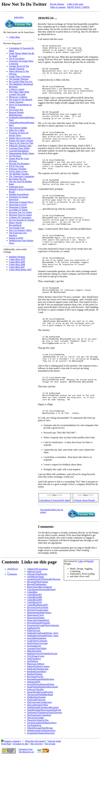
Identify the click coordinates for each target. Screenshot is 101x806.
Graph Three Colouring (19, 76)
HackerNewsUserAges (37, 682)
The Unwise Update (18, 127)
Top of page (50, 782)
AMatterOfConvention (37, 608)
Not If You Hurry (17, 58)
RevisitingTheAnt (35, 715)
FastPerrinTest (33, 667)
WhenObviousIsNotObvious (40, 767)
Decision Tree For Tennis (20, 212)
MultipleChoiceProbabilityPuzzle (42, 692)
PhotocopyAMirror (35, 702)
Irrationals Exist (16, 186)
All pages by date (21, 782)
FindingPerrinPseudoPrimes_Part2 (42, 674)
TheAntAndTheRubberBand (40, 733)
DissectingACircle (35, 654)
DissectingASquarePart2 (38, 659)
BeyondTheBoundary (37, 623)
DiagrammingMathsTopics (39, 651)
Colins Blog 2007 (17, 267)
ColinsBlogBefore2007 (37, 643)
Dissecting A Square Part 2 (21, 202)
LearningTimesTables (37, 687)
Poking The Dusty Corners (21, 140)
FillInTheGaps (33, 669)
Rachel (90, 600)
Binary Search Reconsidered (15, 223)
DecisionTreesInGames (37, 649)
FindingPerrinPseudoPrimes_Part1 (42, 672)
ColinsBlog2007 (34, 633)
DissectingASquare (36, 656)
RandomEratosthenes (36, 710)
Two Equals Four (17, 227)
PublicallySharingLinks (37, 708)
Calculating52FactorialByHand (41, 628)
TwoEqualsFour (34, 764)
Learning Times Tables (19, 148)
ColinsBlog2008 (34, 636)
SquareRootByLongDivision (40, 731)
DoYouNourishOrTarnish (38, 661)
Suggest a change (12, 780)
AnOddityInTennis (35, 615)
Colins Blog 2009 (17, 262)
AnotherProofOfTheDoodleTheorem (43, 618)
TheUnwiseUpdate (35, 756)
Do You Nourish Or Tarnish (21, 220)
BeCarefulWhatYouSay (37, 620)
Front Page (6, 782)
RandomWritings (35, 713)
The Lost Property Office (20, 230)
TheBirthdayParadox (36, 736)
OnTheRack (32, 700)
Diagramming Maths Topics (21, 153)
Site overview (36, 782)
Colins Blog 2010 (17, 259)
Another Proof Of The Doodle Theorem (19, 67)
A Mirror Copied (16, 89)
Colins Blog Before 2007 (20, 269)
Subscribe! (19, 17)
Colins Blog (14, 37)
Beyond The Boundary (19, 163)
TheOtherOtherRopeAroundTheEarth (44, 749)
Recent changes (57, 4)
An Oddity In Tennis (18, 210)
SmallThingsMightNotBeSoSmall (42, 726)
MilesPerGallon (34, 690)
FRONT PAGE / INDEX (78, 7)
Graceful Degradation (19, 151)
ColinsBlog (32, 631)
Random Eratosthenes (19, 194)
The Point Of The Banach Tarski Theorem (20, 100)
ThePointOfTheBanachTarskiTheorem (44, 751)
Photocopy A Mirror (18, 97)
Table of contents (58, 7)
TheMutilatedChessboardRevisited (42, 746)
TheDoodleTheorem (36, 738)
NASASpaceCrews (35, 695)
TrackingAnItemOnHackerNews (41, 761)
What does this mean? (35, 780)
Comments (12, 613)
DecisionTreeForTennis (37, 646)
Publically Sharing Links (20, 145)
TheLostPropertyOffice (37, 743)
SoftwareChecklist (35, 728)
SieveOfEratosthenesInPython (40, 723)
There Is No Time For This (21, 143)
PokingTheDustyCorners (38, 705)
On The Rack (15, 156)
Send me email (54, 780)
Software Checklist (17, 168)
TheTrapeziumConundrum (39, 754)
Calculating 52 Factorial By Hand (54, 539)
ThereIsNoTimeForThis (38, 759)
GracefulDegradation (36, 677)
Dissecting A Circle (18, 204)
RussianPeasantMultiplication (40, 718)
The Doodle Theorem (18, 79)
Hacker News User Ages (20, 138)
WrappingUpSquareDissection (41, 772)
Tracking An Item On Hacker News (18, 134)
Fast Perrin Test (16, 110)
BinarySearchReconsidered (39, 626)
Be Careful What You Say (20, 81)
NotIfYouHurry (34, 697)
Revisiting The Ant (17, 179)
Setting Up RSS (16, 238)
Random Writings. (17, 257)
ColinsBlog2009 (34, 638)
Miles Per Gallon (16, 130)
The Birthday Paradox (19, 174)
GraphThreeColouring (37, 679)
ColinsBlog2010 (34, 641)
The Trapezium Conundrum (21, 176)
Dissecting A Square (18, 207)
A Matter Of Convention (20, 217)
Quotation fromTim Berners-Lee (26, 789)
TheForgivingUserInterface (39, 741)
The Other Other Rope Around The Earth (19, 93)
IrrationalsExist (34, 685)
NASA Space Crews (18, 171)
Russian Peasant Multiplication (16, 113)
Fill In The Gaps (16, 166)
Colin (80, 600)
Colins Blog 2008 (17, 264)
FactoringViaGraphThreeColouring (43, 664)
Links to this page (75, 4)
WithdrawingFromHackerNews (41, 769)
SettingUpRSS (33, 720)
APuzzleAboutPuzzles (37, 613)
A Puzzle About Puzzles (84, 539)
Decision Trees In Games (20, 215)
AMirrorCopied (34, 610)
